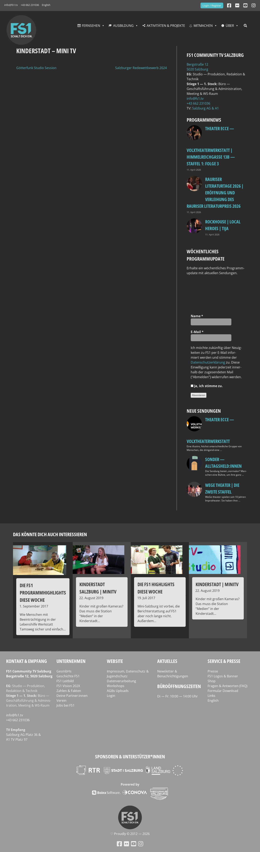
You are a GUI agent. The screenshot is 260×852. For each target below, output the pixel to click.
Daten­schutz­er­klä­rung (208, 362)
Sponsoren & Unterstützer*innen (130, 756)
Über (230, 25)
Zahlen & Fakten (68, 691)
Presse (213, 671)
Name (197, 316)
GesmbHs (64, 671)
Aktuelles (167, 661)
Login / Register (212, 5)
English (46, 5)
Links (211, 695)
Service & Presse (224, 661)
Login (111, 695)
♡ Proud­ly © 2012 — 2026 (130, 833)
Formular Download (223, 691)
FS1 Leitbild (65, 681)
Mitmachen (203, 25)
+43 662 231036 (30, 5)
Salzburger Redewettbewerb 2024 (141, 68)
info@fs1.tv (11, 5)
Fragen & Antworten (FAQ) (227, 686)
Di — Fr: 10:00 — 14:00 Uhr (177, 696)
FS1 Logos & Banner (223, 676)
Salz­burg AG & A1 (205, 108)
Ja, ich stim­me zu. (207, 386)
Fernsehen (91, 25)
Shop (212, 681)
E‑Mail (197, 332)
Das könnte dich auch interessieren (50, 534)
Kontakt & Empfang (26, 661)
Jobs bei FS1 (65, 705)
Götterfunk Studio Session (36, 68)
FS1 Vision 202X (68, 686)
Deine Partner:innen (72, 695)
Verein (61, 700)
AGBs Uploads (118, 691)
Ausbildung (123, 25)
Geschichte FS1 (68, 676)
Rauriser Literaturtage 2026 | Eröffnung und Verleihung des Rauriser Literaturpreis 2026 (215, 192)
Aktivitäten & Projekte (166, 25)
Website (115, 661)
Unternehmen (71, 661)
